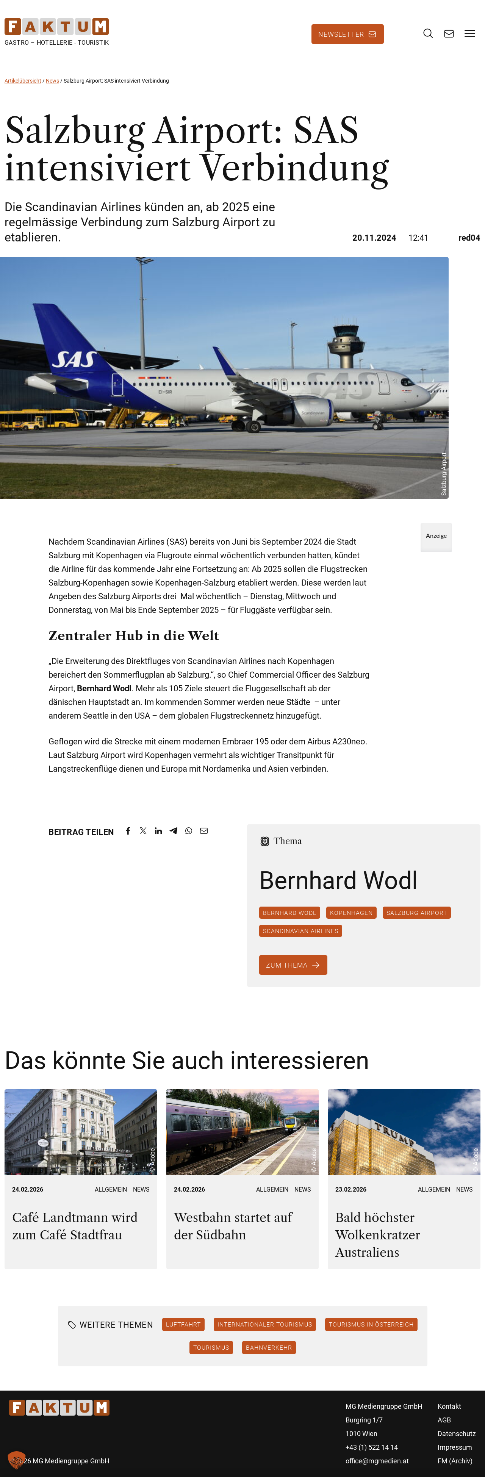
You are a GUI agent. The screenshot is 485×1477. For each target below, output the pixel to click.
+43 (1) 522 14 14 (372, 1447)
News (52, 81)
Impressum (455, 1447)
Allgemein (111, 1189)
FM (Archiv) (455, 1461)
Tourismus (211, 1347)
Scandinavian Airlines (300, 931)
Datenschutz (457, 1434)
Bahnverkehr (269, 1347)
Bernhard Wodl (289, 912)
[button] (16, 1460)
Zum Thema (287, 965)
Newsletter (341, 34)
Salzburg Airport (416, 912)
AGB (444, 1420)
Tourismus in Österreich (371, 1324)
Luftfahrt (183, 1324)
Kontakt (449, 1406)
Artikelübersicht (23, 81)
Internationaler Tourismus (264, 1324)
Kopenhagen (351, 912)
